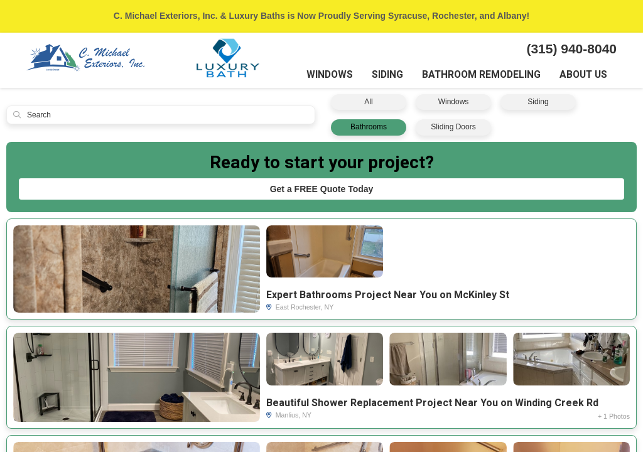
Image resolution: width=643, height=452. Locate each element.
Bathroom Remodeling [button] (490, 78)
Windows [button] (348, 78)
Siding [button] (403, 78)
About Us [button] (585, 78)
